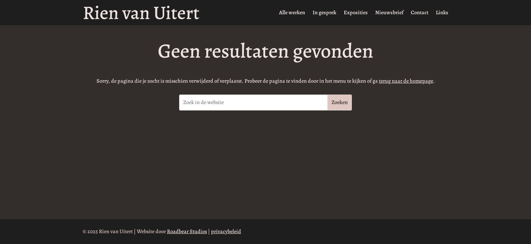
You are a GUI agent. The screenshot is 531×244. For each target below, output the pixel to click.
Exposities (356, 13)
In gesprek (324, 13)
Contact (419, 13)
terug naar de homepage (406, 81)
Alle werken (292, 13)
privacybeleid (226, 231)
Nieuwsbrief (389, 13)
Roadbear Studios (187, 231)
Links (442, 13)
